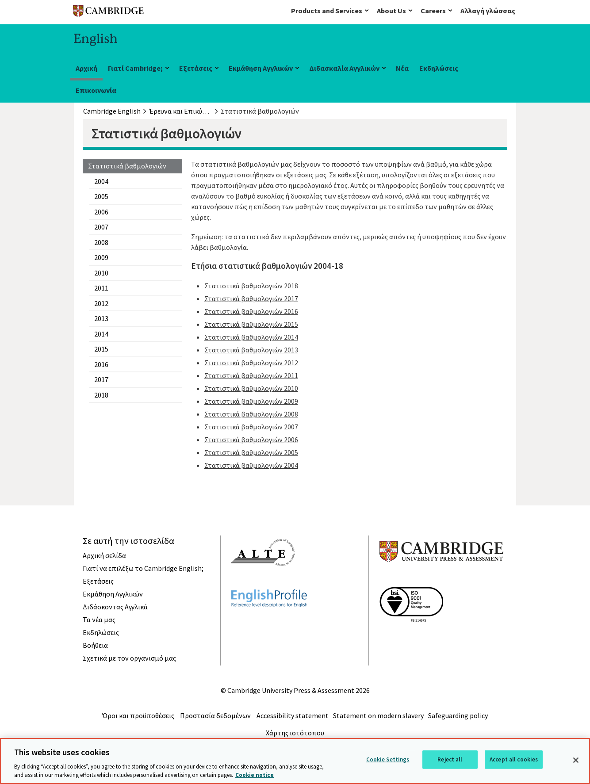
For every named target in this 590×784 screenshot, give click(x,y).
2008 (101, 242)
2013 (101, 318)
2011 (101, 287)
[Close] (576, 760)
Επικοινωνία (96, 90)
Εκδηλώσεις (438, 68)
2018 (101, 394)
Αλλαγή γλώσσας (487, 10)
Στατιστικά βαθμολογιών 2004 (251, 465)
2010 (101, 272)
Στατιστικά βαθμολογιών (127, 165)
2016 (101, 364)
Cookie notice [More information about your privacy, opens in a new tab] (254, 775)
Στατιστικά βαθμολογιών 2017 (251, 298)
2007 (101, 226)
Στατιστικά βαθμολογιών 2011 (251, 375)
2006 (101, 211)
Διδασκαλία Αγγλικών (344, 68)
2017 (101, 379)
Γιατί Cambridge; (135, 68)
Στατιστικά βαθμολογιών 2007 (251, 426)
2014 (101, 333)
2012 (101, 303)
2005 (101, 196)
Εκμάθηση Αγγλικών (261, 68)
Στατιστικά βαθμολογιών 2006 (251, 439)
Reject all (449, 759)
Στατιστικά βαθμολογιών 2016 (251, 311)
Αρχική (86, 68)
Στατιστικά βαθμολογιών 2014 (251, 337)
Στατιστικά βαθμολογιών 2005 (251, 452)
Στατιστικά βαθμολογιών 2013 (251, 349)
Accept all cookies (514, 759)
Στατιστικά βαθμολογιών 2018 (251, 285)
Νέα (402, 68)
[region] (295, 761)
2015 (101, 348)
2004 (101, 181)
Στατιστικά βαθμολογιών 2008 (251, 413)
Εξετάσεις (195, 68)
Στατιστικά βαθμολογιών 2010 (251, 388)
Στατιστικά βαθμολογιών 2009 (251, 401)
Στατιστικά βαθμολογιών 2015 (251, 324)
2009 (101, 257)
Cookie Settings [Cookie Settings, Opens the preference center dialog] (388, 759)
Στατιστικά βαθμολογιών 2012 (251, 362)
